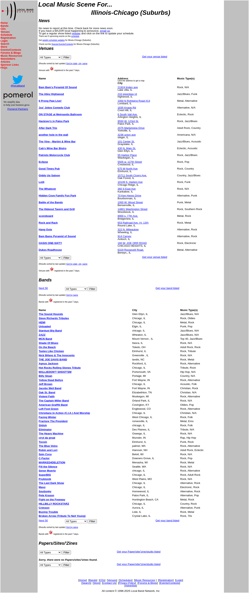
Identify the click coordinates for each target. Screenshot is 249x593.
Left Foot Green (48, 408)
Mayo (42, 487)
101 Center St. (126, 141)
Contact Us (109, 582)
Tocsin (43, 441)
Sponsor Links (9, 64)
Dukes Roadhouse (50, 249)
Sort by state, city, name (77, 63)
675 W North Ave (128, 168)
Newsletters (7, 58)
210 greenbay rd (127, 94)
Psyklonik (45, 479)
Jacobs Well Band (50, 388)
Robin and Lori (48, 450)
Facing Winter (47, 417)
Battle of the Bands (51, 202)
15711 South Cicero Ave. (132, 175)
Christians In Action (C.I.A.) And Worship (64, 412)
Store (3, 46)
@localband (18, 85)
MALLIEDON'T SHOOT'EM (55, 371)
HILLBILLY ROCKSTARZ (54, 503)
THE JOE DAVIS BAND (53, 359)
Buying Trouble (48, 511)
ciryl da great (47, 437)
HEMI (42, 322)
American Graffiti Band (53, 404)
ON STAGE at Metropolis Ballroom (60, 114)
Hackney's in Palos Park (54, 121)
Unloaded (45, 326)
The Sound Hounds (51, 314)
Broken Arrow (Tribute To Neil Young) (62, 515)
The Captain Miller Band (54, 400)
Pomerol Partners (17, 109)
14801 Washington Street (132, 209)
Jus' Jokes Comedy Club (54, 107)
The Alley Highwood (51, 94)
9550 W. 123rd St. (128, 121)
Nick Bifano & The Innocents (57, 355)
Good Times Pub (49, 168)
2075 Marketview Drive (131, 127)
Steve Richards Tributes (54, 318)
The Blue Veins (48, 445)
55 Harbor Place (127, 155)
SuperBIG (45, 474)
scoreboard (46, 215)
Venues (5, 31)
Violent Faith (47, 396)
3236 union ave (127, 134)
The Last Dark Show (51, 483)
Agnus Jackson (48, 363)
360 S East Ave (127, 188)
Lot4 (41, 182)
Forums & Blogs (10, 52)
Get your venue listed (154, 56)
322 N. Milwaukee (128, 229)
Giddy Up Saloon (49, 175)
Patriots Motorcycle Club (54, 155)
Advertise (130, 585)
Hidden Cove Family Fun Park (57, 195)
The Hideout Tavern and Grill (57, 209)
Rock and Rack (48, 222)
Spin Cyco (45, 454)
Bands (4, 25)
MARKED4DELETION (52, 462)
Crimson (44, 507)
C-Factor (44, 458)
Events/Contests (10, 49)
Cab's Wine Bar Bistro (52, 148)
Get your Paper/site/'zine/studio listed (138, 551)
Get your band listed (167, 288)
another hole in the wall (53, 134)
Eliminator (45, 429)
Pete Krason (46, 495)
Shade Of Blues (48, 342)
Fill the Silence (48, 466)
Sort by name (72, 295)
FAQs (3, 67)
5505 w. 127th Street (130, 161)
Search (4, 43)
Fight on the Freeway (52, 499)
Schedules (125, 580)
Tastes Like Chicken (51, 351)
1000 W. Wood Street (130, 202)
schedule (75, 36)
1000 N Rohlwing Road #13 (134, 100)
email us (105, 30)
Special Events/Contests (62, 44)
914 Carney (124, 236)
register (76, 33)
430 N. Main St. (127, 148)
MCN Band (45, 338)
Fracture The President (53, 421)
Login (4, 40)
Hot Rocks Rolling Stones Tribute (60, 367)
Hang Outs (45, 229)
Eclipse (43, 161)
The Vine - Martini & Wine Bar (57, 141)
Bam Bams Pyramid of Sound (57, 236)
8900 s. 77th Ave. (128, 215)
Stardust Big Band (50, 330)
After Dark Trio (48, 127)
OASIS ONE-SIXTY (50, 243)
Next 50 (43, 288)
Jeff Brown (46, 384)
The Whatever (47, 188)
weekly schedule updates (54, 40)
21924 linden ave (128, 87)
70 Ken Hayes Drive (129, 195)
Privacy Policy (127, 582)
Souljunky (45, 491)
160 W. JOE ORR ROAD (132, 243)
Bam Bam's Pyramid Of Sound (58, 87)
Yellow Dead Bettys (51, 380)
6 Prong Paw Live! (50, 100)
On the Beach (47, 347)
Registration (8, 37)
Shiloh (43, 425)
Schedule (6, 34)
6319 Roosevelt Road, (131, 249)
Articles (5, 61)
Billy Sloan (45, 375)
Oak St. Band (47, 392)
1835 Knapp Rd (127, 107)
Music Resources (11, 55)
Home (4, 22)
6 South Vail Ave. (127, 114)
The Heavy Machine (51, 433)
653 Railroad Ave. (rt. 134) (133, 222)
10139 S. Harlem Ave (130, 182)
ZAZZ (42, 334)
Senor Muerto (47, 470)
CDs (3, 28)
